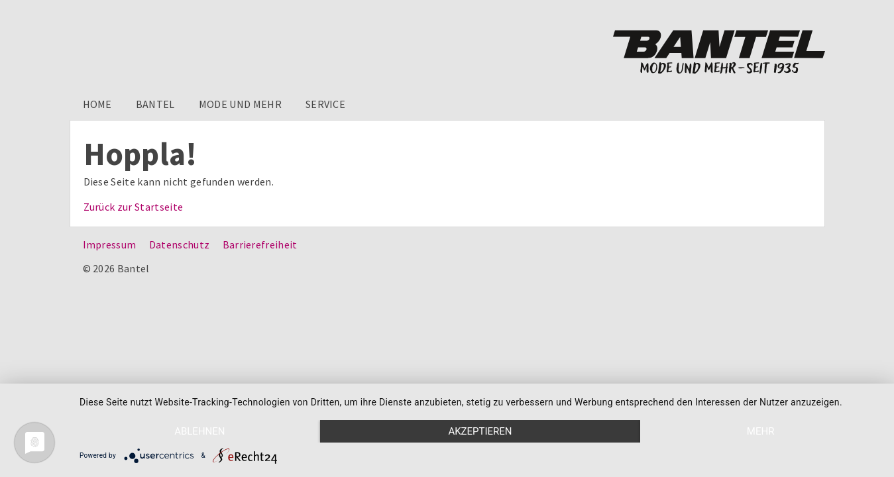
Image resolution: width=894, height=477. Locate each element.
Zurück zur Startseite (134, 206)
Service (325, 104)
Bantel (155, 104)
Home (97, 104)
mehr (761, 431)
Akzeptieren (480, 431)
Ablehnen (199, 431)
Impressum (110, 244)
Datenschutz (179, 244)
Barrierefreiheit (260, 244)
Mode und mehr (240, 104)
